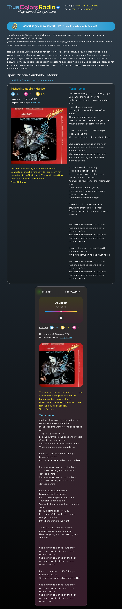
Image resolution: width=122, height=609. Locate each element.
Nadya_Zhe (66, 337)
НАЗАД (15, 80)
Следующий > (45, 80)
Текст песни (46, 415)
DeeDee (35, 102)
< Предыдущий (27, 80)
